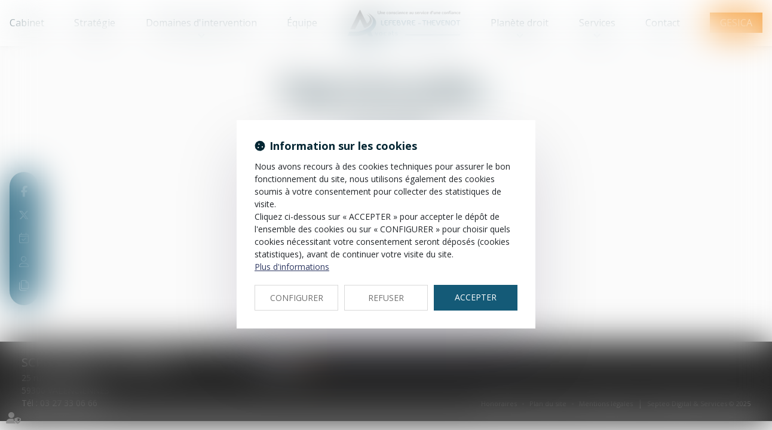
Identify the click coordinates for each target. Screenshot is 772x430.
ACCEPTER (476, 297)
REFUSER (386, 297)
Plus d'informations (292, 266)
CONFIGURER (296, 297)
